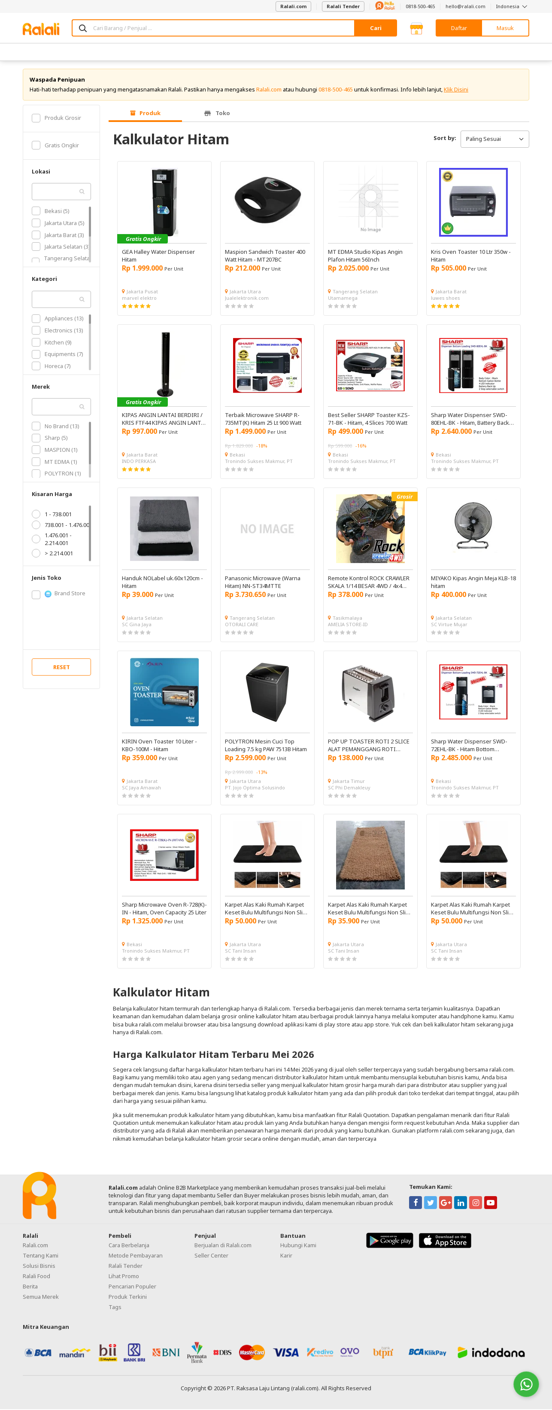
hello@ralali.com (465, 6)
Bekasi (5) (51, 211)
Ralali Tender (343, 6)
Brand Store (58, 594)
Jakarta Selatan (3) (61, 247)
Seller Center (211, 1256)
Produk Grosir (56, 118)
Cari (376, 28)
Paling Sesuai (495, 139)
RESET (61, 668)
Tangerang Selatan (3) (62, 263)
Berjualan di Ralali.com (223, 1246)
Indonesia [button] (512, 6)
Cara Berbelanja (129, 1246)
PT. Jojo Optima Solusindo (255, 788)
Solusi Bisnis (39, 1266)
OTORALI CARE (241, 625)
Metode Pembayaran (136, 1256)
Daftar (459, 28)
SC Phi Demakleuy (349, 788)
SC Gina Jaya (137, 625)
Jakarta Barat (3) (58, 235)
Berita (30, 1287)
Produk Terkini (128, 1297)
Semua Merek (41, 1297)
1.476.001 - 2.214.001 (52, 540)
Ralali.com (293, 6)
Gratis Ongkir (55, 146)
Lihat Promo (124, 1277)
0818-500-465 (420, 6)
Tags (115, 1308)
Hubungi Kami (298, 1246)
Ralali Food (36, 1277)
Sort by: (445, 139)
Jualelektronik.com (247, 298)
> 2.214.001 (52, 554)
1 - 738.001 (52, 515)
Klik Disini (456, 90)
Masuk (505, 28)
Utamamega (343, 298)
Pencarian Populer (132, 1287)
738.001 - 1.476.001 (62, 525)
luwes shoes (445, 298)
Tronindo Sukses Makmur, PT (259, 462)
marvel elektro (139, 298)
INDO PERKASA (139, 462)
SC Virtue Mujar (449, 625)
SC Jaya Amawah (141, 788)
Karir (286, 1256)
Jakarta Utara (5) (58, 223)
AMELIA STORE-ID (348, 625)
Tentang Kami (40, 1256)
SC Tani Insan (240, 951)
